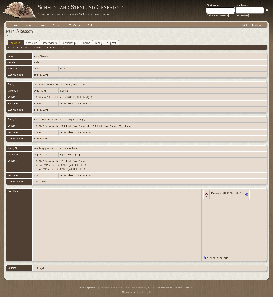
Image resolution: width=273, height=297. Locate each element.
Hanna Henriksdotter (46, 119)
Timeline (85, 43)
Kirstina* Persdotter (49, 97)
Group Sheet (67, 103)
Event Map (52, 47)
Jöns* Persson (46, 169)
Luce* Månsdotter (44, 84)
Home (14, 25)
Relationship (69, 43)
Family (98, 43)
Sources (37, 47)
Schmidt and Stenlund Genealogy (81, 6)
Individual (15, 43)
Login (43, 25)
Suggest (111, 43)
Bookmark (257, 24)
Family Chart (85, 103)
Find (59, 25)
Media (77, 25)
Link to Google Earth (218, 257)
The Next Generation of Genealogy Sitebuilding (123, 287)
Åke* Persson (46, 126)
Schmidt (64, 68)
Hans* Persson (46, 165)
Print (244, 24)
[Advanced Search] (218, 15)
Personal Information (17, 47)
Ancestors (31, 43)
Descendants (49, 43)
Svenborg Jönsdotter (45, 148)
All (64, 47)
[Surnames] (242, 15)
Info (93, 25)
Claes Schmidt (143, 292)
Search (29, 25)
